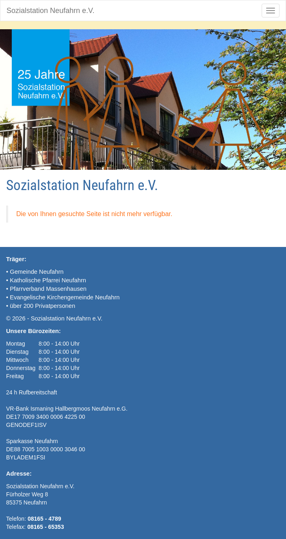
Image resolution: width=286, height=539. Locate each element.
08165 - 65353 (45, 527)
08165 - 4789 (44, 518)
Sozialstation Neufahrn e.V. (50, 10)
